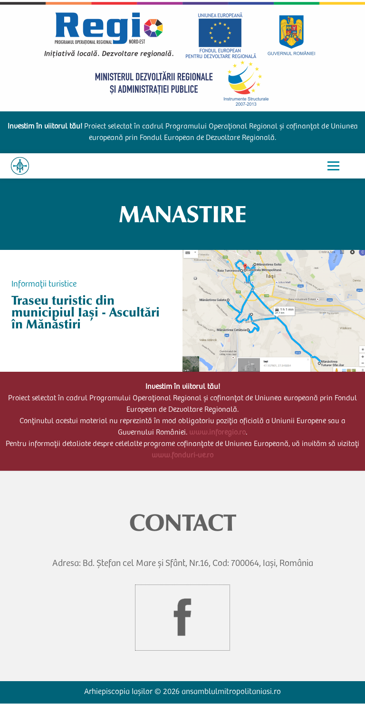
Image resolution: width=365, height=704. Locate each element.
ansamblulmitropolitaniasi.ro (231, 692)
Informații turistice (44, 284)
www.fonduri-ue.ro (182, 455)
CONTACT (182, 522)
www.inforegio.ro (217, 432)
